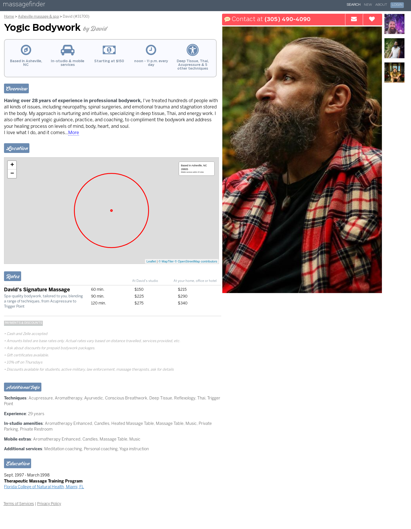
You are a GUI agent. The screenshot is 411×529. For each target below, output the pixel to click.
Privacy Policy (49, 503)
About (381, 5)
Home (9, 16)
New (368, 5)
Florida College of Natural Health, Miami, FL (44, 486)
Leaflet (151, 261)
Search (353, 5)
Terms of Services (18, 503)
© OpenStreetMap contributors (196, 261)
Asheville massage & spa (38, 16)
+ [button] (12, 165)
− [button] (12, 173)
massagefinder (24, 5)
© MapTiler (166, 261)
